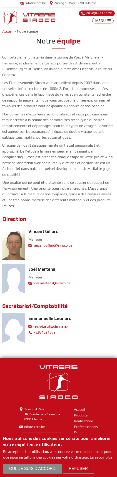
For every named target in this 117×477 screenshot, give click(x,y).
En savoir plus (101, 457)
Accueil (7, 31)
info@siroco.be (35, 3)
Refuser (78, 468)
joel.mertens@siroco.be (51, 283)
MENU (100, 20)
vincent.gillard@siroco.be (52, 245)
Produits (81, 415)
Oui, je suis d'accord (32, 468)
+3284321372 (44, 332)
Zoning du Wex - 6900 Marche (75, 3)
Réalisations (84, 421)
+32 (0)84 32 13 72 (98, 13)
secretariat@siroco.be (50, 326)
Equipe (79, 433)
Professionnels (86, 427)
